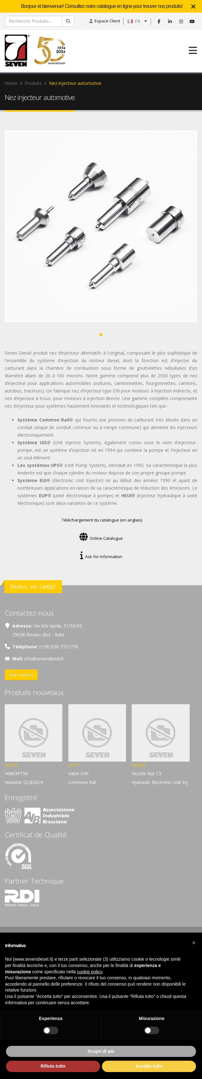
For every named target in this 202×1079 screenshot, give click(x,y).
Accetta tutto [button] (149, 1066)
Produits (33, 83)
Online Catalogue (101, 538)
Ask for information (101, 556)
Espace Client (107, 21)
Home (11, 83)
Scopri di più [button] (101, 1051)
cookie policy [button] (89, 971)
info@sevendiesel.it (44, 659)
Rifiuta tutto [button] (53, 1066)
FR (134, 21)
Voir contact (21, 675)
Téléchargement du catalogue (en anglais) (101, 520)
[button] (194, 943)
